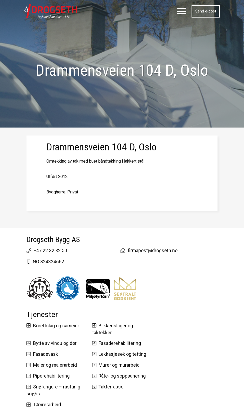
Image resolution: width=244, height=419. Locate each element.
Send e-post (205, 11)
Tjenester (42, 314)
